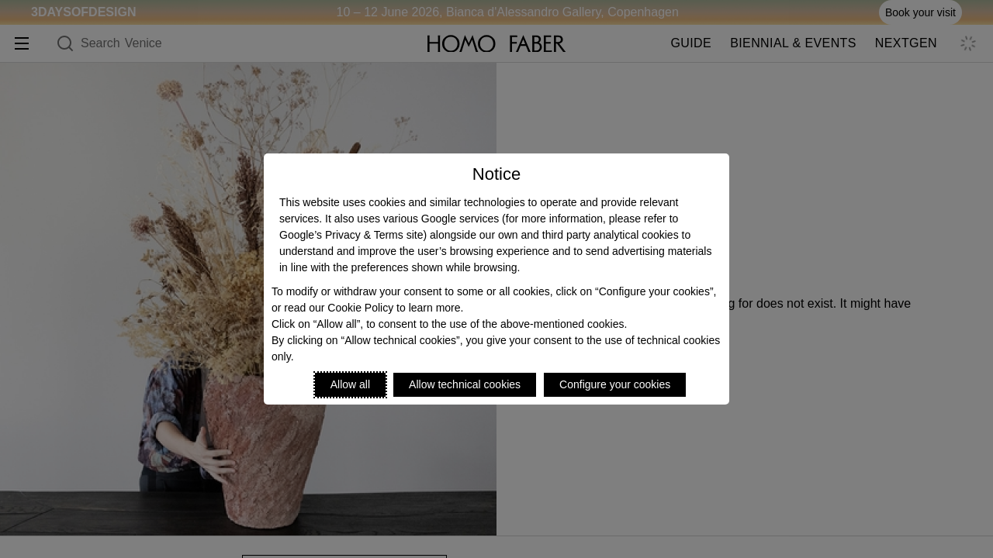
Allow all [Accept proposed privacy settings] (350, 384)
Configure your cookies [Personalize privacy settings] (614, 384)
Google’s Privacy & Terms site (351, 235)
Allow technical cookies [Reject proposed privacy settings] (465, 384)
